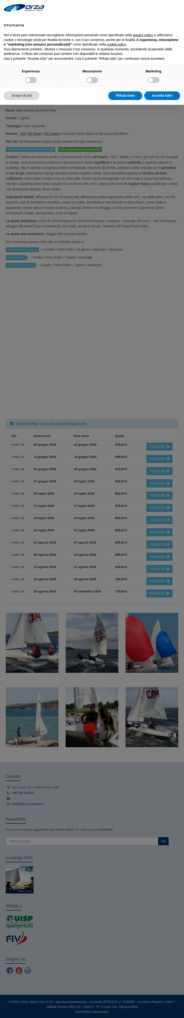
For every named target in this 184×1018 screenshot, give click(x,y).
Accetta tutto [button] (162, 95)
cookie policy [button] (116, 44)
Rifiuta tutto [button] (125, 95)
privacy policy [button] (143, 35)
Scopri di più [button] (22, 95)
